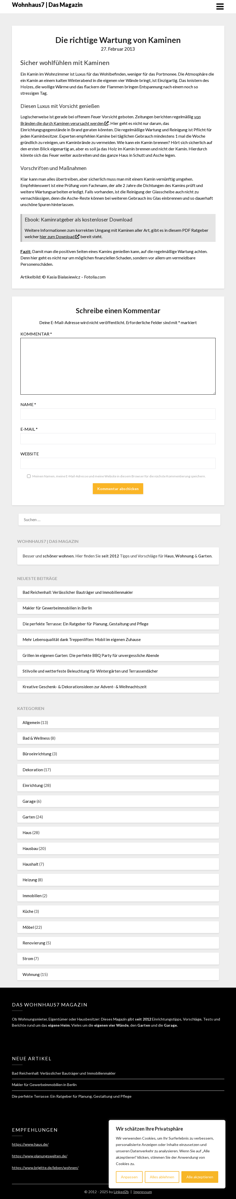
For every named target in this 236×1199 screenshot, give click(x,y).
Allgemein (31, 722)
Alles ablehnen (162, 1177)
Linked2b (121, 1191)
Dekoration (33, 769)
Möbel (28, 926)
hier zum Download (60, 236)
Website (29, 453)
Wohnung (31, 973)
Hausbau (30, 847)
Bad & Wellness (36, 737)
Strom (28, 958)
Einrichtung (33, 785)
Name (28, 403)
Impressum (142, 1191)
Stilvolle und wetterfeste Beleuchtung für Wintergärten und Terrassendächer (90, 670)
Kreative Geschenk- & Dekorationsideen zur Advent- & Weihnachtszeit (85, 686)
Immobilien (32, 895)
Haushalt (30, 863)
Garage (29, 800)
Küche (28, 911)
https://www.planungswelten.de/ (39, 1155)
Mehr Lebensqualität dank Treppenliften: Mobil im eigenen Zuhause (82, 639)
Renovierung (34, 942)
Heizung (30, 879)
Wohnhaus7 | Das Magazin (47, 4)
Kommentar (36, 333)
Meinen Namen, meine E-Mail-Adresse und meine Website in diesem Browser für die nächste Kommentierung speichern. (119, 476)
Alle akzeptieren (199, 1177)
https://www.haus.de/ (30, 1144)
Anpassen (129, 1177)
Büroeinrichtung (37, 753)
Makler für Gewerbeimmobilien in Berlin (57, 607)
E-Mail (29, 428)
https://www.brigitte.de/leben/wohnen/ (45, 1167)
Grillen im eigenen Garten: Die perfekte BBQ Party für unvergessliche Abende (91, 654)
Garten (29, 816)
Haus (27, 832)
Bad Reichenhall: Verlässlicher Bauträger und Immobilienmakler (78, 592)
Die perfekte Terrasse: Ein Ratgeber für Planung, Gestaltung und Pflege (85, 623)
